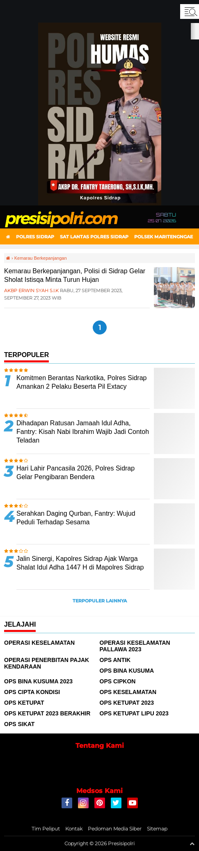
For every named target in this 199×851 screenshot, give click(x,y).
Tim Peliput (46, 829)
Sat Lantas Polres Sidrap (94, 237)
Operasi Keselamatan (39, 642)
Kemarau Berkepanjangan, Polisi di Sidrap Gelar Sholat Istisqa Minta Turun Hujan (74, 275)
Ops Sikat (19, 724)
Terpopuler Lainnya (100, 601)
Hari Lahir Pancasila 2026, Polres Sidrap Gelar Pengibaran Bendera (75, 472)
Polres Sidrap (35, 237)
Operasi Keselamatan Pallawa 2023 (135, 646)
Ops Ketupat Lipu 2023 (134, 713)
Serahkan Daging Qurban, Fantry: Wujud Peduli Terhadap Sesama (75, 518)
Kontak (73, 829)
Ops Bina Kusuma (127, 670)
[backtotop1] (192, 843)
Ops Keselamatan (128, 692)
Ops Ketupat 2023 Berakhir (47, 713)
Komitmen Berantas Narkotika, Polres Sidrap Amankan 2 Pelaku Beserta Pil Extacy (81, 382)
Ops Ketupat (24, 702)
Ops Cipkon (118, 681)
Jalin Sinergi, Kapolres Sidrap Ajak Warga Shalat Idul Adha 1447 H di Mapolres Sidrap (80, 563)
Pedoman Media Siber (115, 829)
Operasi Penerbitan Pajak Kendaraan (46, 663)
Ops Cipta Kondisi (32, 692)
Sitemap (157, 829)
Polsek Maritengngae (163, 237)
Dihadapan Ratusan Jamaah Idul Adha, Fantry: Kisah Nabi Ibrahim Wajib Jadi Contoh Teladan (82, 432)
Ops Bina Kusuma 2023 (38, 681)
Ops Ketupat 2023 (127, 702)
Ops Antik (115, 660)
